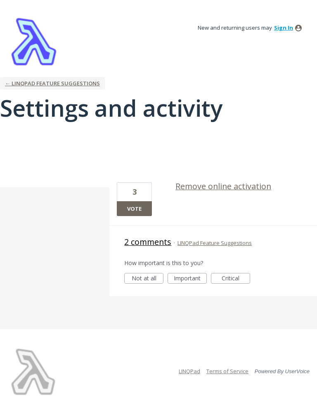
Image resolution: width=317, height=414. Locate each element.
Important (190, 279)
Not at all (148, 279)
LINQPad (189, 371)
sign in (283, 27)
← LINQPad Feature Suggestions (52, 83)
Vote (134, 208)
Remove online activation (223, 186)
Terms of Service (227, 371)
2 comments (147, 241)
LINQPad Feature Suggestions (214, 243)
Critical (236, 279)
